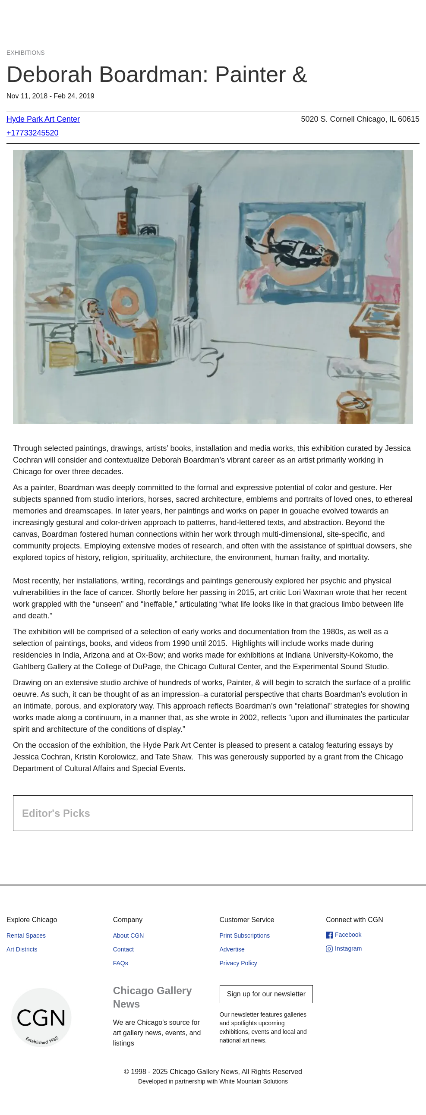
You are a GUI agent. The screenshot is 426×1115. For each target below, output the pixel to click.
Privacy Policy (238, 963)
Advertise (232, 949)
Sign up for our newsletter (266, 994)
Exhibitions (25, 52)
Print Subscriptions (245, 935)
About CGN (128, 935)
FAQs (120, 963)
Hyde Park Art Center (43, 119)
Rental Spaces (26, 935)
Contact (123, 949)
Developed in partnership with (213, 1081)
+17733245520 (32, 133)
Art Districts (22, 949)
